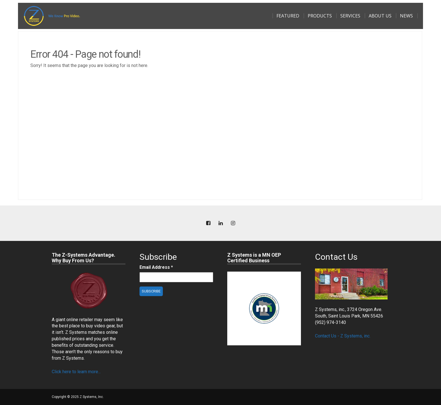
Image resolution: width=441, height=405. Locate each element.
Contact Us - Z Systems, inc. (342, 336)
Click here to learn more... (76, 371)
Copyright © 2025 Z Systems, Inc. (78, 397)
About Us (380, 16)
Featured (287, 16)
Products (320, 16)
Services (350, 16)
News (406, 16)
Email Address (156, 267)
